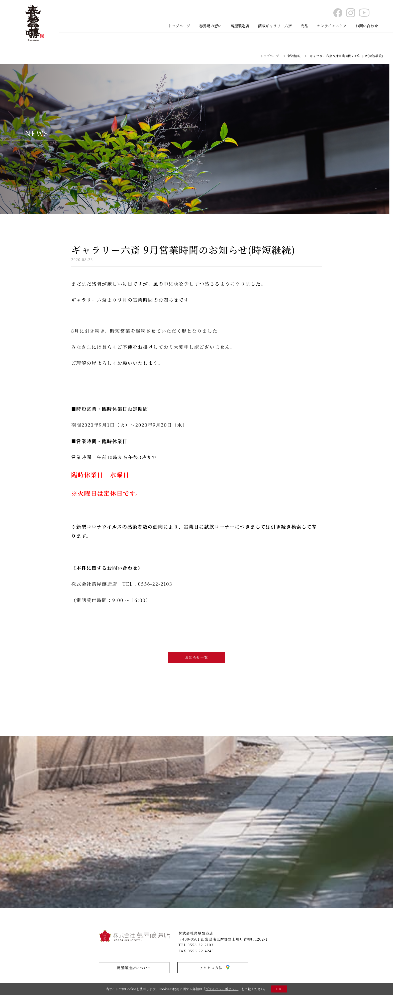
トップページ (179, 25)
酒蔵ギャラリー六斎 (275, 25)
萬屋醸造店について (134, 967)
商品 (304, 25)
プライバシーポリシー (222, 988)
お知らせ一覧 (196, 657)
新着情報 (294, 55)
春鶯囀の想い (210, 25)
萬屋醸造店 (239, 25)
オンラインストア (332, 25)
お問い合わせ (366, 25)
